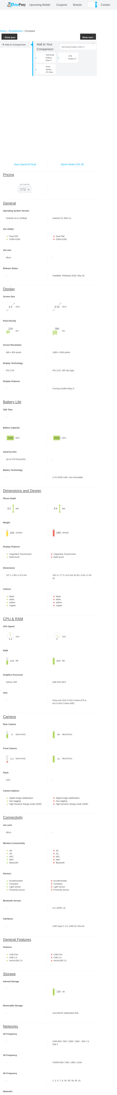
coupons (61, 4)
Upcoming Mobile (39, 4)
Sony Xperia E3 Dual (25, 164)
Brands (77, 4)
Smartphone (15, 31)
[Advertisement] (49, 109)
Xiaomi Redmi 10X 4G (72, 164)
